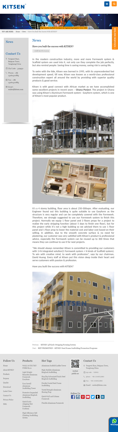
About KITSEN (8, 370)
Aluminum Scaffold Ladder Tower (54, 366)
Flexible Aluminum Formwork (53, 403)
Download (7, 387)
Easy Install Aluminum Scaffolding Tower (29, 386)
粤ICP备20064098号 (81, 429)
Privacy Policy (8, 400)
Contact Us (7, 396)
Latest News (7, 391)
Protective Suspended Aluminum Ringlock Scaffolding (30, 395)
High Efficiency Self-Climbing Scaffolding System (30, 415)
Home (18, 32)
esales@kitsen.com (15, 84)
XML (5, 404)
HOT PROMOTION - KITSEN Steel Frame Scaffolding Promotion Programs (67, 348)
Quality (6, 383)
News (24, 32)
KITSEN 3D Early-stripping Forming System (58, 345)
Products (6, 374)
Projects (6, 378)
